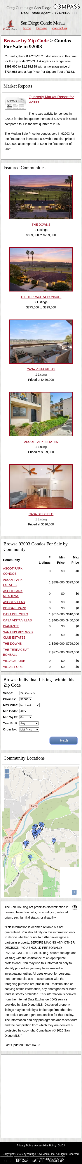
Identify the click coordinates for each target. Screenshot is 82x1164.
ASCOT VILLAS (14, 602)
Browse (41, 28)
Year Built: (10, 723)
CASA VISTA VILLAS (17, 620)
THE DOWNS (12, 643)
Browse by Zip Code (26, 40)
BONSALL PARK (14, 608)
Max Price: (10, 705)
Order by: (10, 729)
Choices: (9, 699)
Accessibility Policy (45, 1145)
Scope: (8, 693)
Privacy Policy (25, 1145)
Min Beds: (10, 711)
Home (27, 28)
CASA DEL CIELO (15, 614)
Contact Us (59, 28)
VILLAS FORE (13, 667)
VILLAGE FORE (14, 660)
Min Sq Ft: (10, 717)
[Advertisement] (41, 1096)
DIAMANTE (11, 626)
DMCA (61, 1145)
